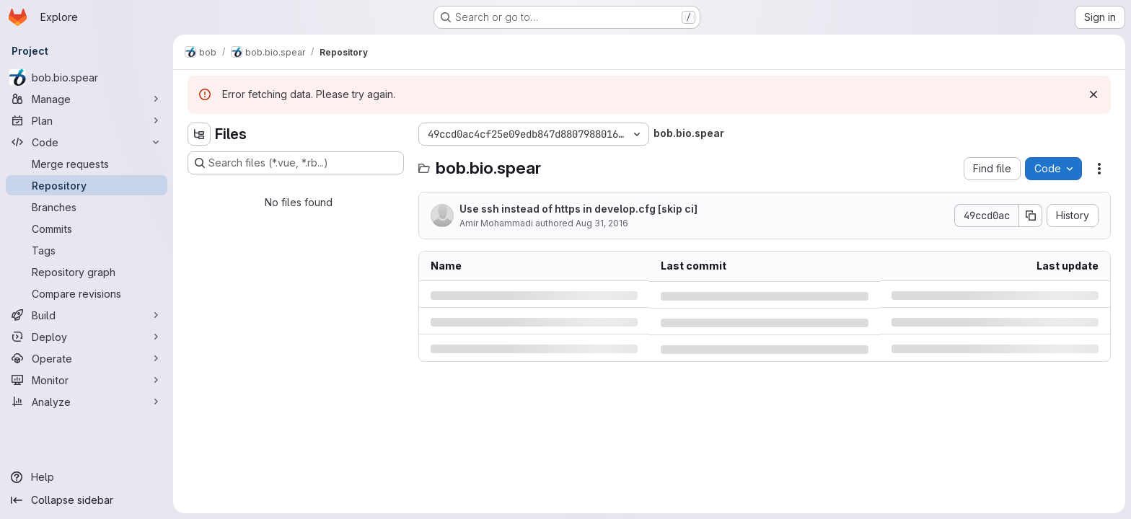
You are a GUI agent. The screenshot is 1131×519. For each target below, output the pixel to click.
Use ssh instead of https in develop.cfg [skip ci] (578, 209)
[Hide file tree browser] (199, 134)
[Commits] (86, 228)
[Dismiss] (1093, 94)
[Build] (86, 315)
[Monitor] (86, 380)
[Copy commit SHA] (1030, 215)
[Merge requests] (86, 164)
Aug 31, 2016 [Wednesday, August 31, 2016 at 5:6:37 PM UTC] (602, 223)
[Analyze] (86, 401)
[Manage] (86, 99)
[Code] (86, 142)
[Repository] (86, 185)
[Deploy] (86, 337)
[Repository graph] (86, 272)
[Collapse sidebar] (86, 500)
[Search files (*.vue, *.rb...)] (296, 162)
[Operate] (86, 358)
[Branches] (86, 207)
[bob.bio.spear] (86, 77)
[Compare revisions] (86, 293)
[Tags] (86, 250)
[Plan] (86, 120)
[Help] (86, 477)
